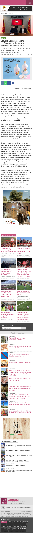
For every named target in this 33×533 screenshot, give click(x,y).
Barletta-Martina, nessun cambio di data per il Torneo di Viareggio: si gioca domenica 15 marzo (24, 273)
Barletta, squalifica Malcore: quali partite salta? (24, 292)
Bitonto (25, 521)
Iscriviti (23, 328)
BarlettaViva (10, 2)
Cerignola (9, 524)
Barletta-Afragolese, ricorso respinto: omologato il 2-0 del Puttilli (23, 250)
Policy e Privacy (14, 507)
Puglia (10, 528)
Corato (16, 524)
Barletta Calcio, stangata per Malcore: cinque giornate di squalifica (8, 315)
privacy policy (21, 333)
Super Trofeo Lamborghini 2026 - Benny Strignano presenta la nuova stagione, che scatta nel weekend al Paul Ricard (20, 373)
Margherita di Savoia (7, 526)
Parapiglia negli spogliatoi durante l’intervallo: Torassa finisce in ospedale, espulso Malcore (23, 316)
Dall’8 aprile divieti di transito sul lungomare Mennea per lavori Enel (19, 403)
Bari (14, 521)
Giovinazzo (22, 524)
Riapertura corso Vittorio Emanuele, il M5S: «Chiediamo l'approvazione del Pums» (20, 388)
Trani (16, 531)
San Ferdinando (22, 528)
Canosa (3, 524)
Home (2, 13)
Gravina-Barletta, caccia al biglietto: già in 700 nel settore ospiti (8, 249)
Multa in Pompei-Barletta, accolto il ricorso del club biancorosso (6, 293)
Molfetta (4, 528)
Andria (9, 521)
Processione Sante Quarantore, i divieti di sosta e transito (19, 355)
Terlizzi (11, 531)
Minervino (16, 526)
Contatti (8, 507)
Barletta (4, 521)
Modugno (23, 526)
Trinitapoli (22, 531)
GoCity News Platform (25, 507)
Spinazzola (4, 531)
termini (13, 333)
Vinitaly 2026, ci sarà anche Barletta (20, 362)
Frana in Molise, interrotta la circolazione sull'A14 (17, 339)
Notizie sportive (9, 13)
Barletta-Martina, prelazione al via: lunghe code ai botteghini (6, 272)
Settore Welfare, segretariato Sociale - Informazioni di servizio (20, 347)
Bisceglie (19, 521)
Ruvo (14, 528)
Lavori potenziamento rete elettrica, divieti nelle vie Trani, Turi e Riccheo (20, 412)
